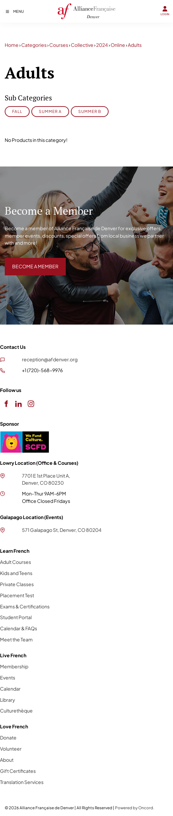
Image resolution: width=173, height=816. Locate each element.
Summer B (89, 111)
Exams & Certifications (25, 606)
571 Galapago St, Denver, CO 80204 (62, 530)
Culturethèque (16, 710)
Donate (8, 737)
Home (12, 45)
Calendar (10, 689)
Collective (82, 45)
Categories (34, 45)
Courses (58, 45)
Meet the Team (16, 639)
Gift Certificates (18, 771)
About (6, 760)
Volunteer (11, 749)
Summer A (50, 111)
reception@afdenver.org (50, 359)
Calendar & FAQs (18, 628)
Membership (14, 666)
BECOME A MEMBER (28, 261)
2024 (102, 45)
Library (7, 700)
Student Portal (16, 617)
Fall (17, 111)
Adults (135, 45)
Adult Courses (15, 562)
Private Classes (17, 584)
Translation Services (22, 782)
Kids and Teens (16, 573)
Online (118, 45)
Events (7, 677)
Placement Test (17, 595)
